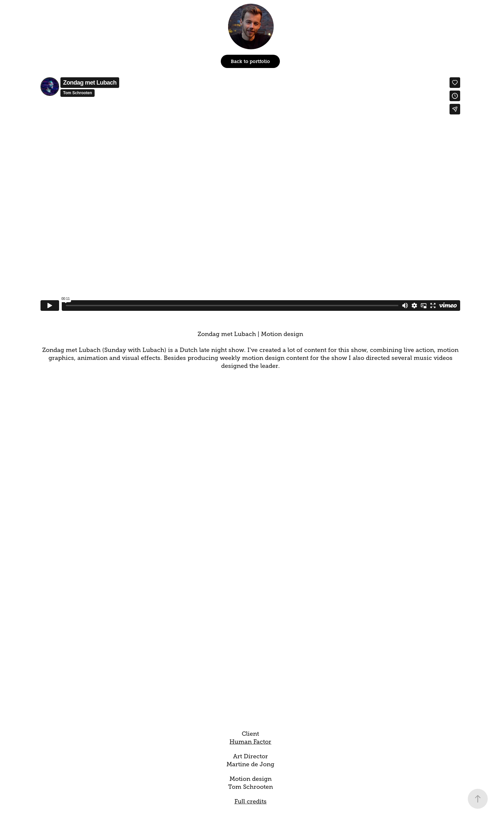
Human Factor (250, 741)
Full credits (250, 801)
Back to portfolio (250, 61)
